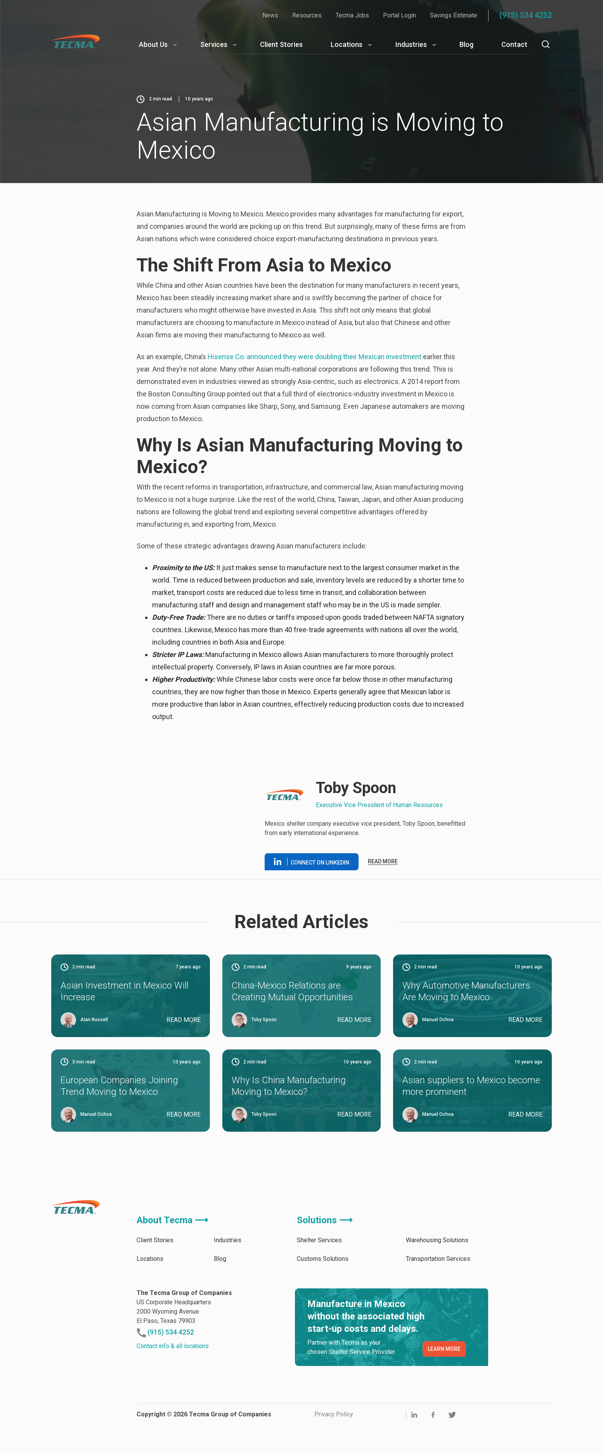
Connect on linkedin (311, 862)
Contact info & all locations (173, 1346)
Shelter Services (319, 1240)
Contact (514, 44)
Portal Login (399, 15)
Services (213, 44)
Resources (307, 15)
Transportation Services (438, 1258)
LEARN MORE (444, 1349)
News (270, 15)
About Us (153, 44)
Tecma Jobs (352, 15)
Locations (346, 44)
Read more (383, 861)
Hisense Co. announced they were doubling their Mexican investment (314, 357)
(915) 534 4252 (525, 15)
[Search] (545, 44)
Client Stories (281, 44)
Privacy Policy (333, 1414)
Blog (466, 44)
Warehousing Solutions (437, 1240)
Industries (411, 44)
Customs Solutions (322, 1258)
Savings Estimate (453, 15)
